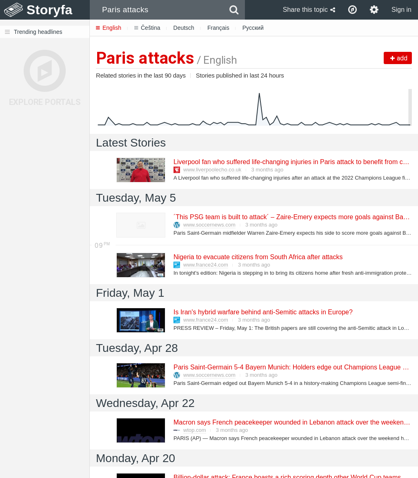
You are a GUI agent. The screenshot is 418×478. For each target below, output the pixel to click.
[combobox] (156, 10)
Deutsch (183, 27)
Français (218, 27)
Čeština (147, 27)
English (108, 27)
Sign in (401, 9)
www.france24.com (205, 265)
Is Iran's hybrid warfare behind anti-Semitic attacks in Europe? (262, 312)
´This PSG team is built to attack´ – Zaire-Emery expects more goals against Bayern (294, 216)
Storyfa (50, 9)
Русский (253, 27)
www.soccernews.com (209, 225)
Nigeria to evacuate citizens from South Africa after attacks (257, 256)
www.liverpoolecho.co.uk (212, 170)
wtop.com (194, 430)
